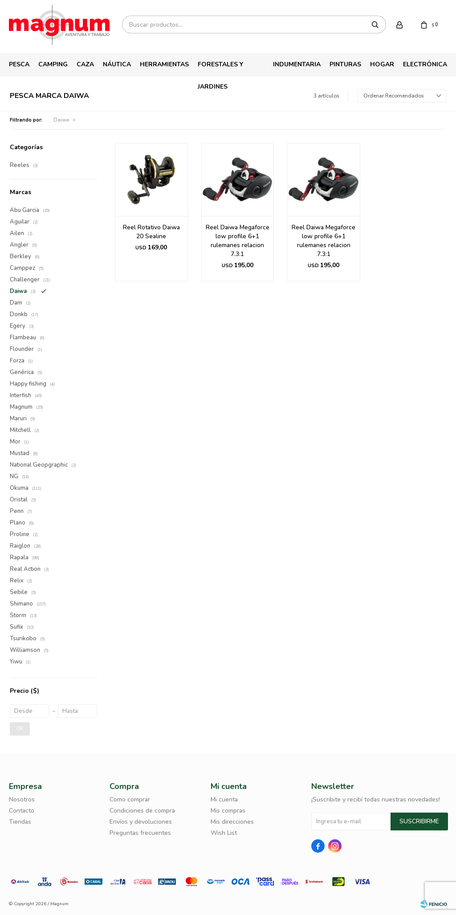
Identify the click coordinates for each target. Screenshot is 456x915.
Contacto (21, 810)
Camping (53, 64)
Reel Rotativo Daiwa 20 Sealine (151, 231)
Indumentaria (297, 64)
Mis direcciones (232, 821)
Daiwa (61, 120)
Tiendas (20, 821)
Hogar (382, 64)
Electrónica (425, 64)
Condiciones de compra (142, 810)
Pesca (19, 64)
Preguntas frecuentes (140, 833)
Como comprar (130, 799)
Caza (85, 64)
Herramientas (164, 64)
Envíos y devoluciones (141, 821)
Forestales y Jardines (220, 68)
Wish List (224, 833)
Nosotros (22, 799)
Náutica (117, 64)
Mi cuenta (224, 799)
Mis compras (228, 810)
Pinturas (345, 64)
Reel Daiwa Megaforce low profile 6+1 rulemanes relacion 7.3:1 (237, 240)
